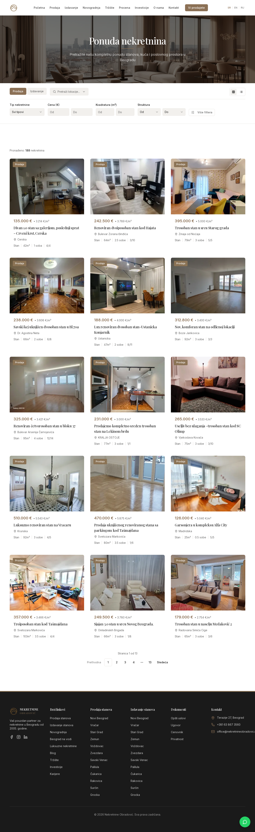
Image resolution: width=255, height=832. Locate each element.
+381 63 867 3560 (228, 724)
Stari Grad (96, 732)
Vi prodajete (196, 7)
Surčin (94, 787)
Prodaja (55, 7)
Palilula (94, 767)
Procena (124, 7)
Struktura (144, 104)
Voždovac (96, 746)
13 (150, 662)
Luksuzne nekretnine (63, 746)
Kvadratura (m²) (106, 104)
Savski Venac (99, 760)
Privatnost (177, 739)
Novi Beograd (99, 718)
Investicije (142, 7)
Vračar (94, 725)
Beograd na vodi (61, 739)
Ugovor (176, 725)
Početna (39, 7)
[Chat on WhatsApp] (244, 822)
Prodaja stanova (60, 718)
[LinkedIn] (26, 737)
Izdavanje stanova (61, 725)
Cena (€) (53, 104)
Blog (53, 753)
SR (229, 7)
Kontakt (174, 7)
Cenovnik (177, 732)
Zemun (94, 739)
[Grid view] (233, 92)
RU (242, 7)
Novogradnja (91, 7)
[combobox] (69, 92)
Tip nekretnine (20, 104)
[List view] (241, 92)
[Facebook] (12, 737)
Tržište (109, 7)
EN (235, 7)
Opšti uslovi (178, 718)
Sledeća (162, 662)
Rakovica (96, 780)
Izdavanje (71, 7)
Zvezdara (96, 753)
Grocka (95, 794)
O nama (158, 7)
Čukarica (96, 774)
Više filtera (201, 112)
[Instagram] (19, 737)
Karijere (55, 774)
